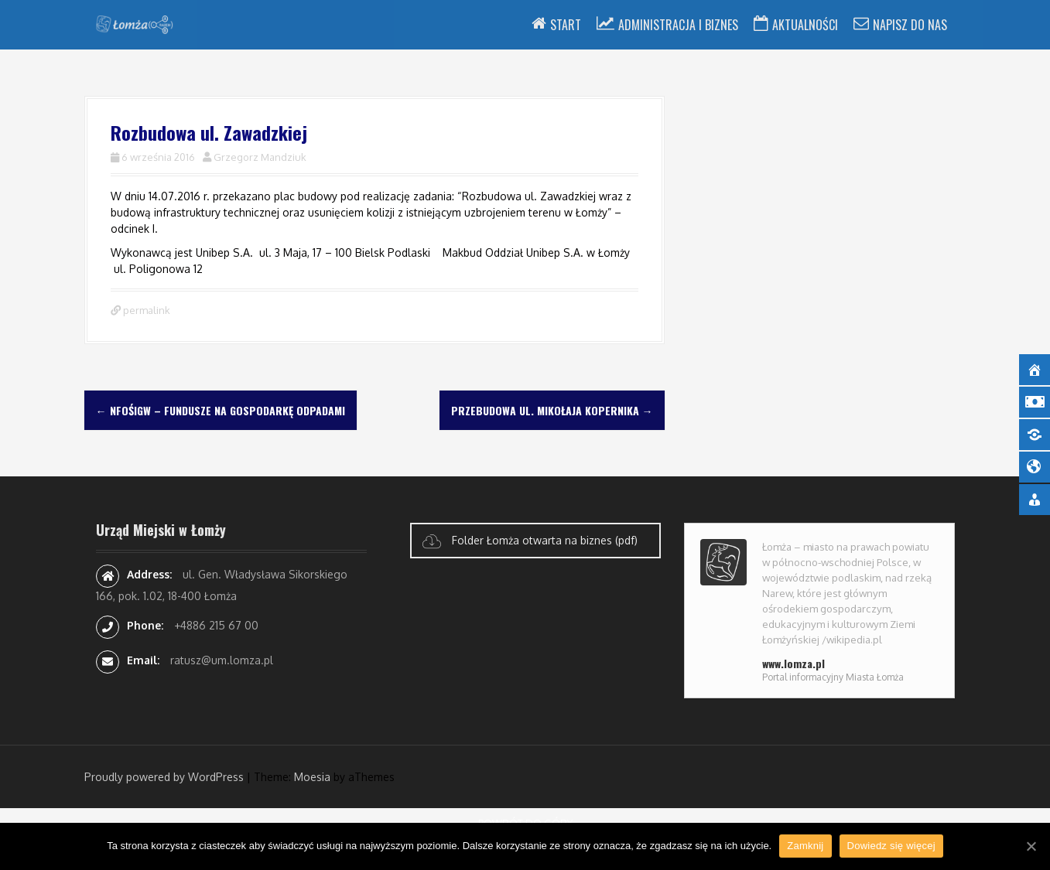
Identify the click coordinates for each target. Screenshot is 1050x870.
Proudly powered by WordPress (164, 776)
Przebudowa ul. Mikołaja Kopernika (552, 410)
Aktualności (805, 24)
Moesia (312, 776)
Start (565, 24)
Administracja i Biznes (678, 24)
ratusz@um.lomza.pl (221, 660)
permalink (145, 310)
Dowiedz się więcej (891, 845)
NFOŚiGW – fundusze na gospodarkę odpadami (220, 410)
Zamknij (805, 845)
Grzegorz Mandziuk (260, 157)
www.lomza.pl (793, 663)
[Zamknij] (1030, 846)
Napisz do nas (910, 24)
